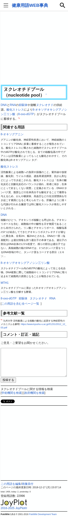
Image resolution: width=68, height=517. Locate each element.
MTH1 (5, 282)
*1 (19, 118)
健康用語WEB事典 (30, 5)
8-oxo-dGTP (26, 114)
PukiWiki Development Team (43, 514)
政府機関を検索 (34, 392)
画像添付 (27, 483)
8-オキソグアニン (12, 134)
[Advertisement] (34, 48)
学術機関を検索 (11, 392)
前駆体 (23, 104)
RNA (13, 104)
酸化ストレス (15, 109)
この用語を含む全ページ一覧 (20, 303)
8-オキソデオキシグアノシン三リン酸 (25, 262)
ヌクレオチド (44, 104)
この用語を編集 (11, 483)
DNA (4, 104)
